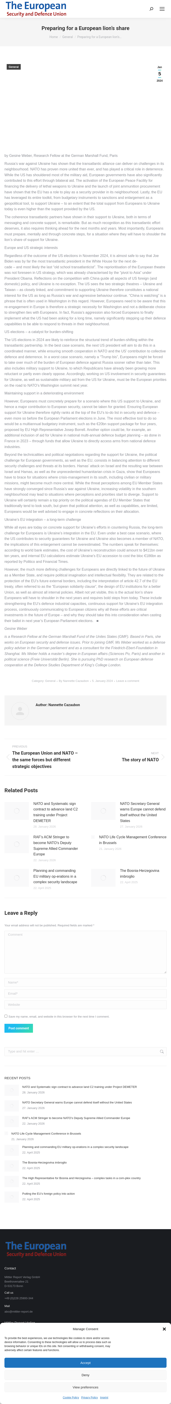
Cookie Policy (71, 1397)
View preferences (85, 1387)
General (14, 67)
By (74, 681)
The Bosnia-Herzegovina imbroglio (139, 873)
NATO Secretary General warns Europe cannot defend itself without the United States (143, 812)
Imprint (104, 1397)
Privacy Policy (89, 1397)
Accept (85, 1363)
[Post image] (16, 811)
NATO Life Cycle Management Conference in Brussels (133, 840)
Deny (85, 1375)
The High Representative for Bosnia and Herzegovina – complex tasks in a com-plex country (81, 1178)
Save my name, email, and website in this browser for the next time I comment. (59, 1016)
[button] (164, 1329)
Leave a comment (127, 681)
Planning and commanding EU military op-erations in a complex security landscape (55, 876)
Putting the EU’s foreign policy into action (48, 1193)
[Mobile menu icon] (162, 8)
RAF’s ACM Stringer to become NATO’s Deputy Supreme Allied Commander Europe (55, 845)
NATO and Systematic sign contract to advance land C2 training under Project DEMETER (55, 812)
